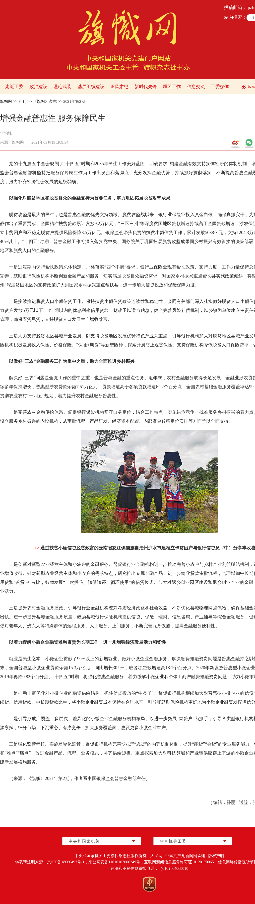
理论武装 (62, 86)
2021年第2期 (74, 101)
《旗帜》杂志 (45, 101)
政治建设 (38, 86)
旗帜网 (6, 101)
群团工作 (172, 86)
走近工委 (14, 86)
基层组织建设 (90, 86)
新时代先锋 (145, 86)
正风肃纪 (119, 86)
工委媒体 (220, 86)
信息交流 (196, 86)
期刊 (22, 101)
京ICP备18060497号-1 (65, 862)
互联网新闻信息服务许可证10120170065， (181, 862)
